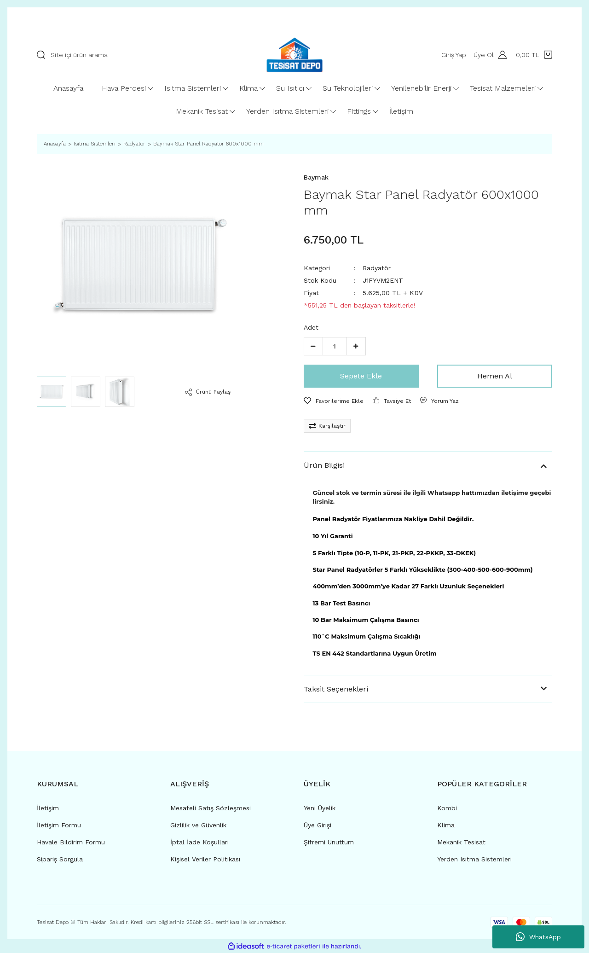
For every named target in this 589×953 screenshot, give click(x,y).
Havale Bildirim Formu (71, 842)
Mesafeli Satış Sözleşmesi (210, 808)
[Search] (139, 54)
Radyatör (377, 268)
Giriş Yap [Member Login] (453, 54)
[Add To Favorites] (334, 401)
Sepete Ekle (361, 376)
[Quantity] (335, 346)
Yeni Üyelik (319, 808)
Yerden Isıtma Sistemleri (474, 859)
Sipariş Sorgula (60, 859)
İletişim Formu (59, 825)
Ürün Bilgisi (324, 465)
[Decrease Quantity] (313, 346)
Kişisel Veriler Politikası (205, 859)
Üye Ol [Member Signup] (484, 54)
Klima (446, 825)
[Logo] (294, 54)
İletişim (48, 808)
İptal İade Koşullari (199, 842)
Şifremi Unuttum (329, 842)
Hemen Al (494, 376)
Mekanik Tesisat (461, 842)
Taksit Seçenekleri (336, 689)
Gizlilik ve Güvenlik (198, 825)
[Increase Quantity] (356, 346)
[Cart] (534, 54)
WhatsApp (538, 937)
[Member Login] (500, 54)
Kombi (447, 808)
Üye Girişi (317, 825)
